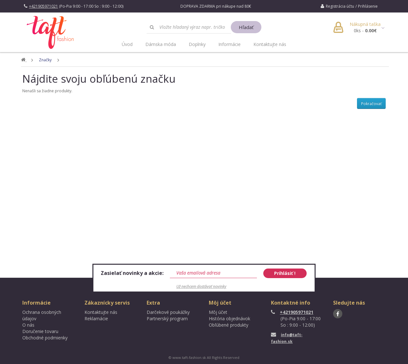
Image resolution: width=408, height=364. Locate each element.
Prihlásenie (368, 6)
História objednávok (229, 318)
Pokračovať (371, 103)
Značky (46, 60)
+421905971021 (292, 312)
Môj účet (218, 312)
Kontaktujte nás (269, 44)
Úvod (127, 44)
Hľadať (246, 27)
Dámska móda (160, 44)
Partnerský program (167, 318)
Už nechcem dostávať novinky (201, 286)
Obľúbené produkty (228, 325)
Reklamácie (96, 318)
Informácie (229, 44)
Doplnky (197, 44)
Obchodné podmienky (45, 338)
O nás (28, 325)
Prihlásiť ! (284, 273)
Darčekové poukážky (168, 312)
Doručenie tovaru (40, 331)
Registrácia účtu (340, 6)
